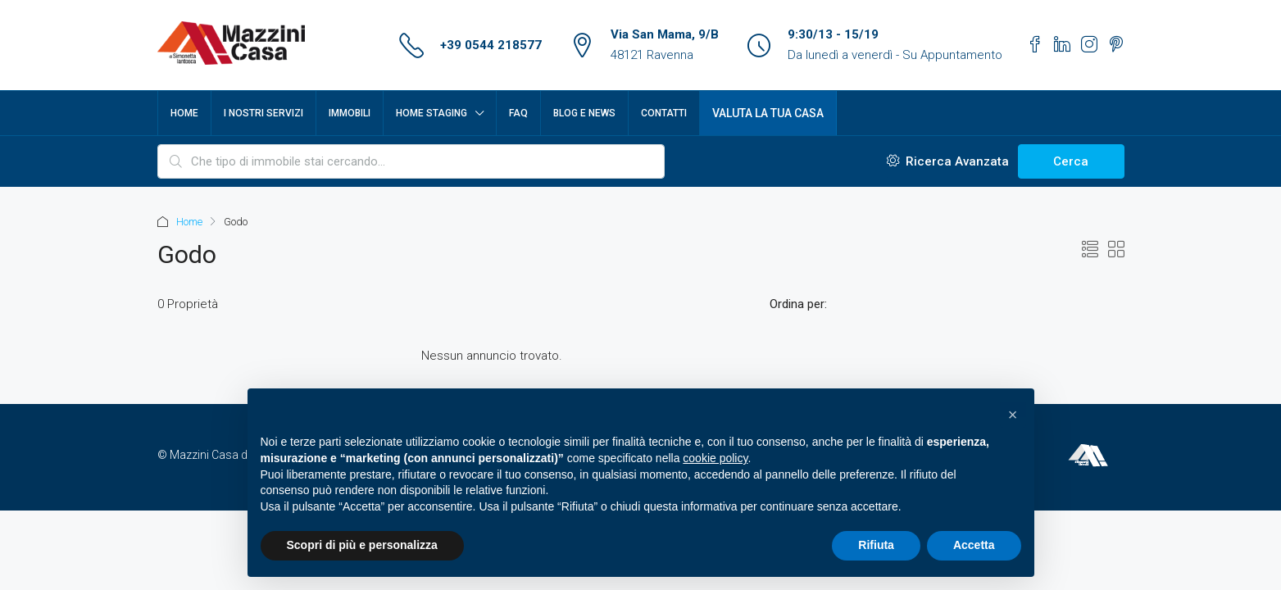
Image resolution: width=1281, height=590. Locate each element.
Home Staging (431, 113)
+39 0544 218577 (491, 45)
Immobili (349, 113)
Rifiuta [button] (876, 544)
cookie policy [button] (715, 458)
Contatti (664, 113)
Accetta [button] (974, 544)
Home (184, 113)
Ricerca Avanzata (948, 161)
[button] (1013, 415)
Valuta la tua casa (768, 113)
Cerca (1070, 161)
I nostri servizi (263, 113)
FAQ (518, 113)
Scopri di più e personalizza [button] (362, 544)
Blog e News (584, 113)
